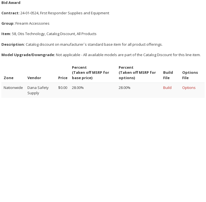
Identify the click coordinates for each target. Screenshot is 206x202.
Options (189, 87)
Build (167, 87)
